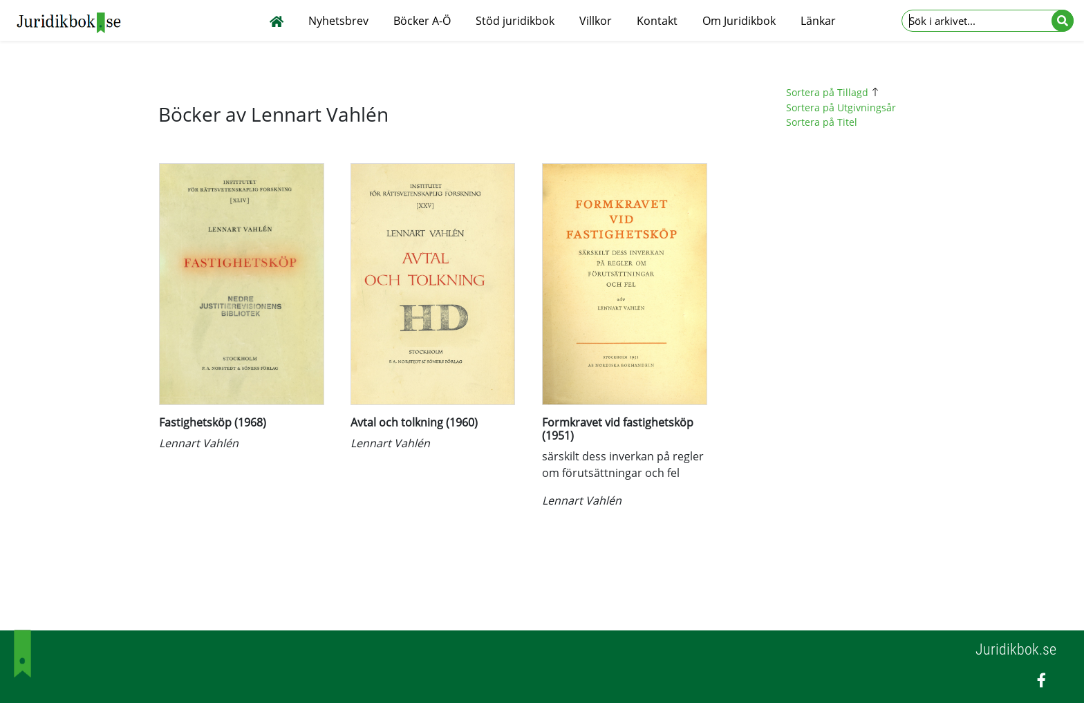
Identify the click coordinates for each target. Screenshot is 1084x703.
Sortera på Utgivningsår (841, 107)
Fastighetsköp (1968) (212, 422)
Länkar (818, 20)
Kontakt (657, 20)
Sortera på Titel (821, 122)
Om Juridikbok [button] (739, 20)
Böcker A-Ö (422, 20)
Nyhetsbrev (338, 20)
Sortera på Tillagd (834, 92)
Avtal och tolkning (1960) (414, 422)
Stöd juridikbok (515, 20)
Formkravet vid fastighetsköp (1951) (617, 429)
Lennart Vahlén (199, 443)
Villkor (595, 20)
